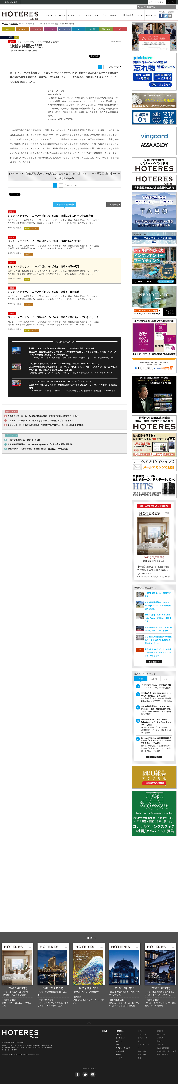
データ (50, 29)
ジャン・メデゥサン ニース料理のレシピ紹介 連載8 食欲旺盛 (43, 292)
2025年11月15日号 (160, 988)
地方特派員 (128, 15)
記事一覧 (14, 24)
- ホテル (118, 1054)
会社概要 (160, 1038)
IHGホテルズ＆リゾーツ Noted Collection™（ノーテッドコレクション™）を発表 (158, 652)
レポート (87, 15)
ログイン (171, 2)
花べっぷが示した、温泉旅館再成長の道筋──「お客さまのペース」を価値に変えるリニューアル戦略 (156, 740)
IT (78, 29)
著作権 (159, 1041)
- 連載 (117, 1044)
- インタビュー (120, 1038)
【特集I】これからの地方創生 (86, 992)
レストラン (23, 29)
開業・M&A (106, 29)
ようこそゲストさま (157, 2)
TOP (6, 24)
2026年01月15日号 (89, 988)
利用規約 (160, 1044)
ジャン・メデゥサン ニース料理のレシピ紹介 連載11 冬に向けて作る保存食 (50, 215)
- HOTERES (119, 1031)
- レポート (118, 1041)
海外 (120, 29)
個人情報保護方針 (163, 1048)
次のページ (114, 67)
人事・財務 (92, 29)
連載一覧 (114, 204)
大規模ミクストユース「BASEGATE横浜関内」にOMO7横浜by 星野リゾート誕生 (61, 348)
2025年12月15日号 (125, 988)
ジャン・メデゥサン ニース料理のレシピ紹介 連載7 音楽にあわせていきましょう (53, 317)
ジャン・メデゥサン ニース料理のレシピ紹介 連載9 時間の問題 (43, 266)
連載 (96, 15)
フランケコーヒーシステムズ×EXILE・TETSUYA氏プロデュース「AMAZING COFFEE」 (64, 364)
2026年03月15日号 (17, 988)
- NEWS (118, 1034)
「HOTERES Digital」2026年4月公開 (24, 440)
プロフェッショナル (111, 15)
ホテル (140, 15)
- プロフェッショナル (122, 1048)
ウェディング (36, 29)
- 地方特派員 (119, 1051)
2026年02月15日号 (53, 988)
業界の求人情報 (11, 2)
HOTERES (51, 15)
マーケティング (64, 29)
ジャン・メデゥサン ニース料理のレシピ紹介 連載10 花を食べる (44, 241)
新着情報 (160, 1031)
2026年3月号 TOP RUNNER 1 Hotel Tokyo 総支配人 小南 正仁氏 (38, 449)
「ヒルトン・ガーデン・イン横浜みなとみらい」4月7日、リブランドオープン (60, 381)
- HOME (104, 1031)
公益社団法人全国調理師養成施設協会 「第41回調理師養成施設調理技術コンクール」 (158, 640)
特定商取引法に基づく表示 (166, 1051)
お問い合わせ (161, 1034)
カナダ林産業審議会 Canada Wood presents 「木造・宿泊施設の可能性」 (41, 444)
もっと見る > (154, 662)
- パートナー (119, 1058)
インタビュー (74, 15)
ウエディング (143, 1038)
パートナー (151, 15)
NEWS (62, 15)
